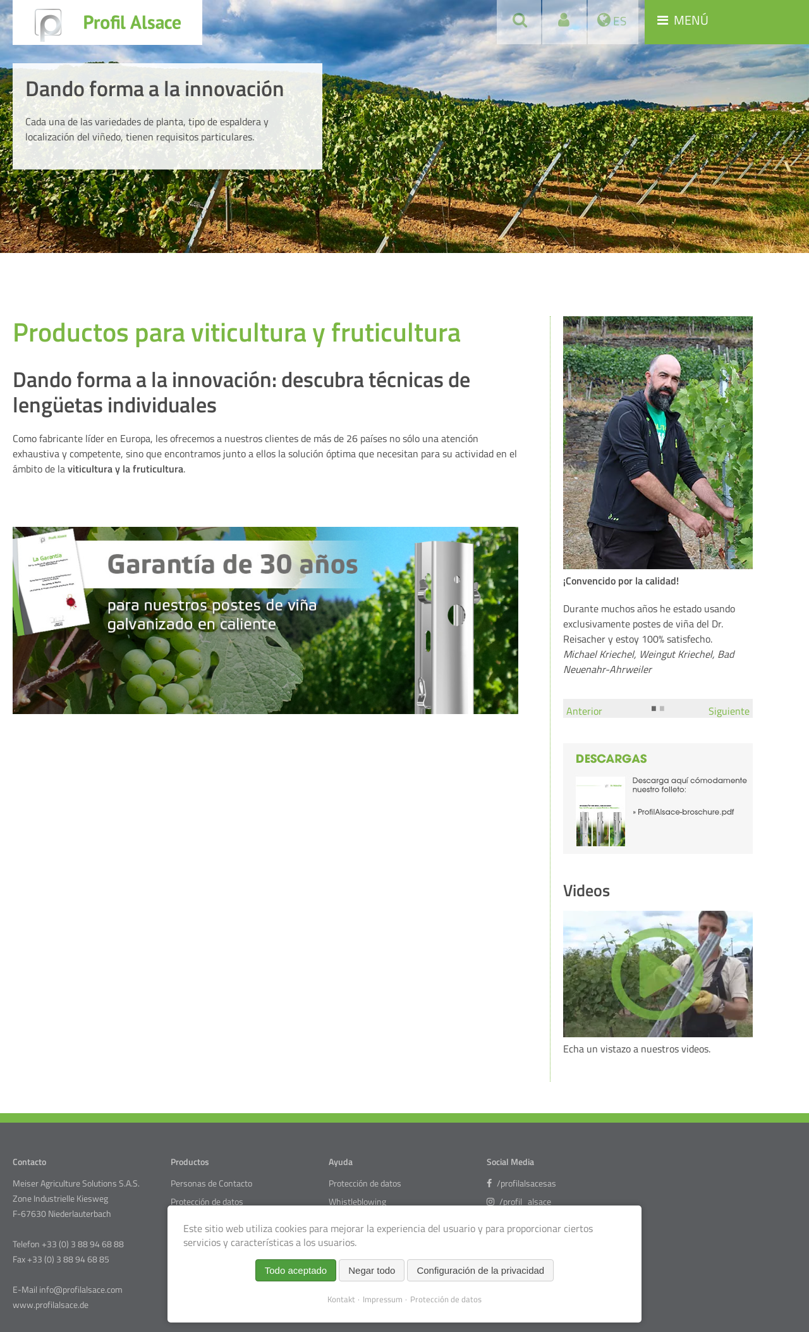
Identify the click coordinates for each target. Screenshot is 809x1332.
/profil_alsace (519, 1202)
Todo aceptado (296, 1270)
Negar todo (371, 1270)
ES (618, 20)
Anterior (584, 710)
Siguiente (729, 710)
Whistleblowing (357, 1202)
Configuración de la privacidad (480, 1270)
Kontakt (341, 1299)
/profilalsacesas (521, 1183)
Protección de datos (207, 1202)
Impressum (383, 1299)
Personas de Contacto (211, 1183)
